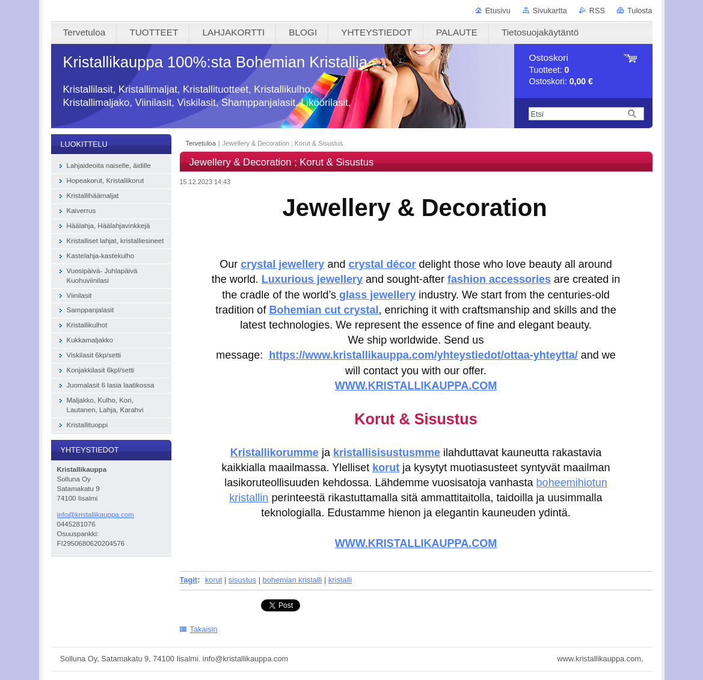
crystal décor (382, 264)
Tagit (189, 579)
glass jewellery (376, 295)
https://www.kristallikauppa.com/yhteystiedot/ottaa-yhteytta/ (423, 355)
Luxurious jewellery (312, 279)
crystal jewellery (282, 264)
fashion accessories (499, 279)
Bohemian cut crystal (323, 310)
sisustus (242, 579)
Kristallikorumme (274, 453)
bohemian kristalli (292, 579)
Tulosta (639, 10)
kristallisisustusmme (386, 453)
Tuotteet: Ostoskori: (561, 69)
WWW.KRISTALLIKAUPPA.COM (416, 543)
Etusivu (498, 10)
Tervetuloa (201, 143)
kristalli (340, 579)
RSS (597, 10)
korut (385, 468)
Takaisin (204, 629)
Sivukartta (550, 10)
